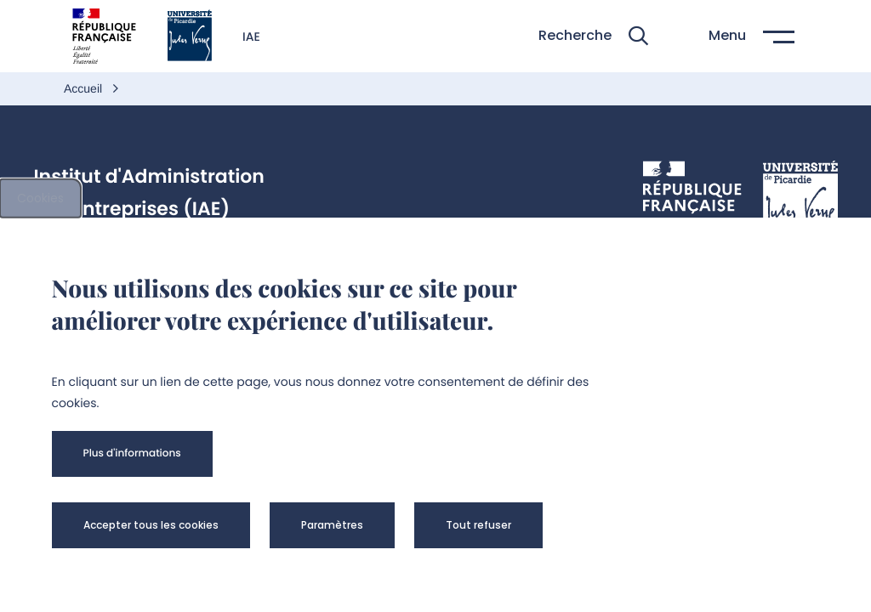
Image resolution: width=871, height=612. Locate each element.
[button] (593, 36)
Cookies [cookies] (40, 198)
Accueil (84, 88)
